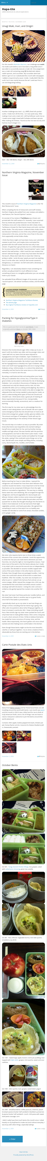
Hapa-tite (8, 9)
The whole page (11, 302)
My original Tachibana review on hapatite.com (22, 305)
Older (12, 1139)
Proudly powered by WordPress (23, 1155)
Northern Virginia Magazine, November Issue (23, 174)
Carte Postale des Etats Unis (17, 644)
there (18, 329)
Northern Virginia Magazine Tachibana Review (22, 300)
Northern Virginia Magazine (26, 204)
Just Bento (29, 327)
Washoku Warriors (20, 64)
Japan (43, 710)
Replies (42, 164)
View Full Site (23, 1152)
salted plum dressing (12, 869)
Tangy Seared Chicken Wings (18, 867)
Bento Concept (15, 708)
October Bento (10, 765)
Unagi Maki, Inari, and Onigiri (17, 26)
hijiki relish (14, 1060)
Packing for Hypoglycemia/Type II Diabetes (19, 319)
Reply (42, 309)
